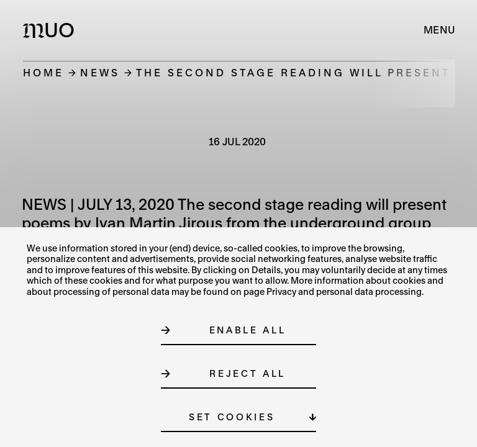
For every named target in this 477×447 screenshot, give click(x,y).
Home (43, 72)
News (100, 72)
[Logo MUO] (51, 29)
